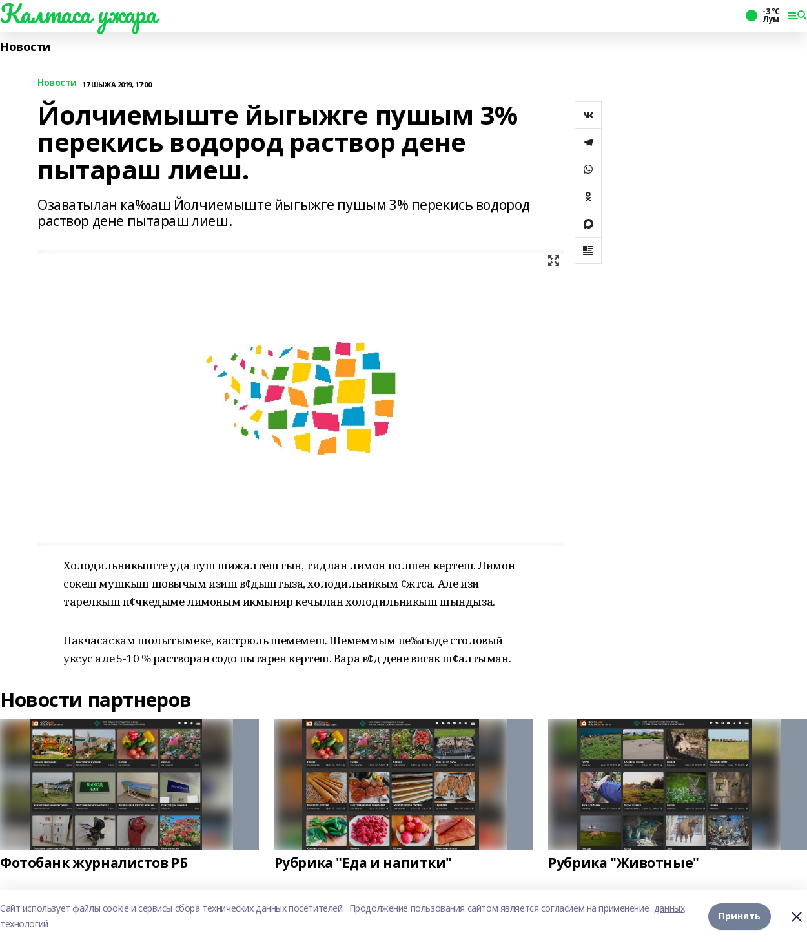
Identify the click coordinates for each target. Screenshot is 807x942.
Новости (25, 47)
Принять (740, 916)
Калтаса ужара (78, 13)
